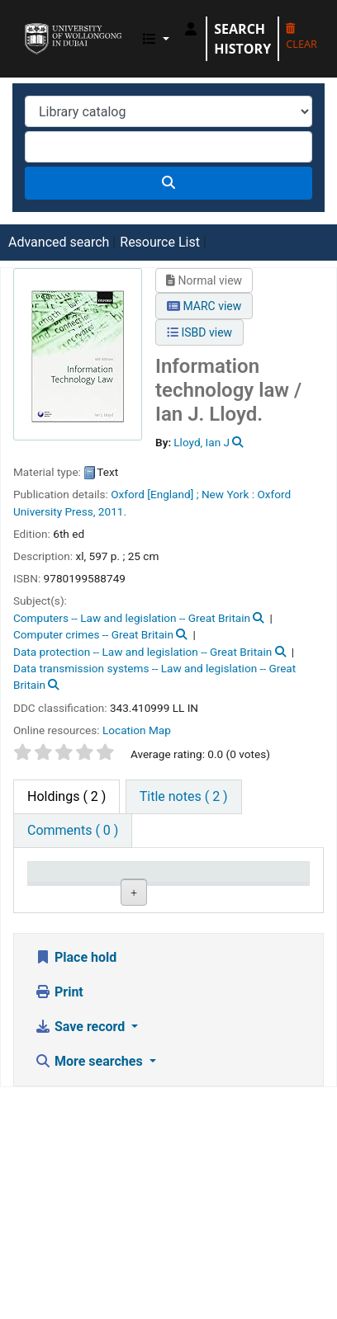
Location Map (136, 730)
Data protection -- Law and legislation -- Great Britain (142, 651)
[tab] (184, 797)
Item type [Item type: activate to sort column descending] (63, 895)
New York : (228, 494)
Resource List (160, 242)
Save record (81, 1258)
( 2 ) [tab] (66, 796)
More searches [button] (90, 1293)
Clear (301, 37)
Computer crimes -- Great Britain (93, 634)
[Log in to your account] (191, 28)
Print (59, 1224)
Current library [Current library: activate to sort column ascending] (152, 887)
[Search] (168, 183)
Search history (242, 39)
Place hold (75, 1189)
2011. (112, 511)
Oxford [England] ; (154, 494)
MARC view (204, 306)
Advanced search (58, 242)
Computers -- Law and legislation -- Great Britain (131, 617)
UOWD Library (30, 24)
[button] (156, 38)
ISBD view (199, 332)
